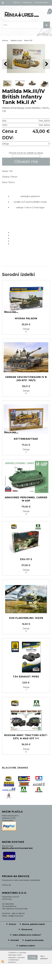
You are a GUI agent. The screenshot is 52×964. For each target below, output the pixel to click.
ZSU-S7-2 (26, 559)
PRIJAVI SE (6, 885)
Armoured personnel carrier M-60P (26, 499)
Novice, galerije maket (33, 924)
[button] (46, 64)
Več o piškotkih (44, 957)
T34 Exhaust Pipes (26, 676)
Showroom (26, 929)
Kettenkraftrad (26, 439)
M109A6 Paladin (26, 318)
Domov (5, 40)
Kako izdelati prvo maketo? (27, 935)
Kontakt (15, 940)
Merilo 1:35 (28, 40)
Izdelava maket (27, 945)
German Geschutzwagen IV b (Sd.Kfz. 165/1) (26, 379)
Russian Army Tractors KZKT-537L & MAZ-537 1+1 (26, 737)
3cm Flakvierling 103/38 (26, 618)
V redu (32, 957)
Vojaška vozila (16, 40)
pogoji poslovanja (34, 940)
